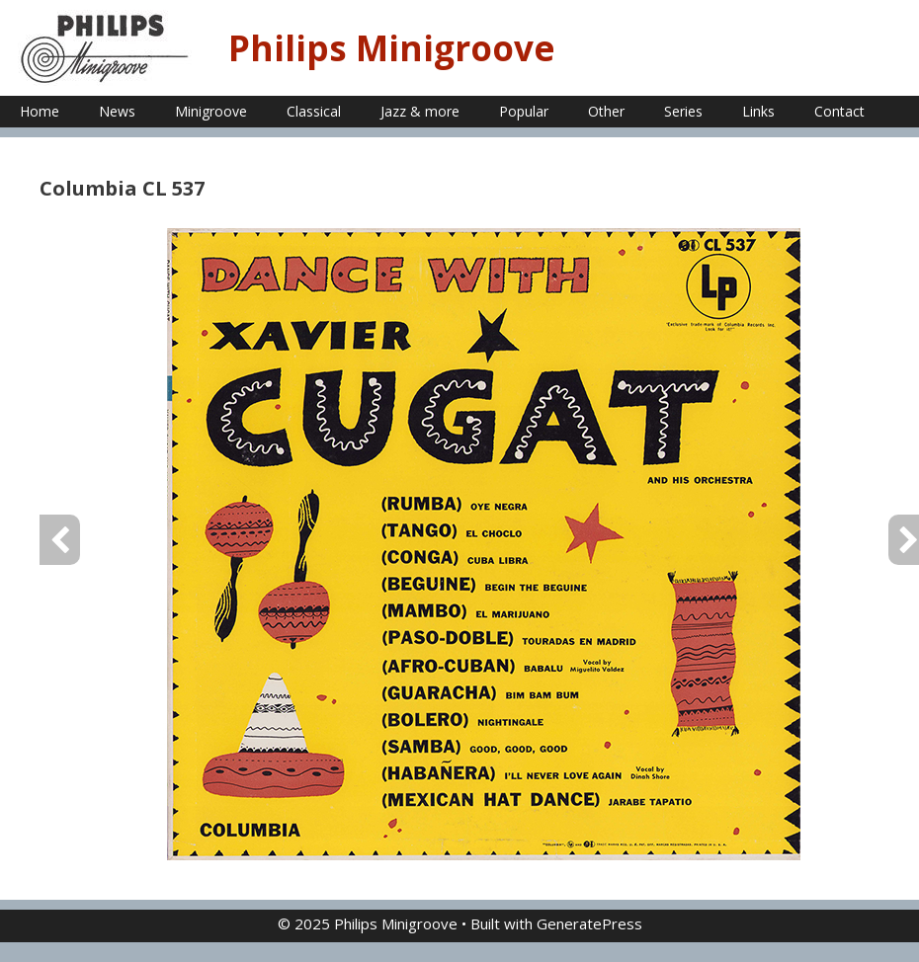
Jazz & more (420, 111)
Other (606, 111)
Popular (523, 111)
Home (39, 111)
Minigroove (211, 111)
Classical (314, 111)
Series (683, 111)
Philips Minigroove (391, 48)
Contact (839, 111)
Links (758, 111)
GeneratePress (589, 923)
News (117, 111)
